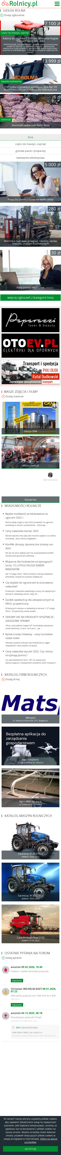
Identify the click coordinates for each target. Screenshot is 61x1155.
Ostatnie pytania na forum (27, 953)
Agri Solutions (30, 759)
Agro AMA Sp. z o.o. (30, 801)
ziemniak (6, 119)
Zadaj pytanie (12, 958)
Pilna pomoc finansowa (30, 287)
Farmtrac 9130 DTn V (30, 895)
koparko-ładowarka (11, 81)
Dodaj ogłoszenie (12, 15)
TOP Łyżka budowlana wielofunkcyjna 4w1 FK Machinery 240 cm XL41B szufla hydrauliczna (30, 88)
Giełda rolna (14, 10)
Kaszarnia (30, 499)
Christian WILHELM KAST (33, 990)
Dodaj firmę (11, 680)
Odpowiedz (17, 980)
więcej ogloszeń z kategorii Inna (30, 297)
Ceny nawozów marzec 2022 (22, 531)
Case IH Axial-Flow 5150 (30, 937)
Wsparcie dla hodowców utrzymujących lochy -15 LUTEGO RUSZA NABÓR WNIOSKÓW (28, 565)
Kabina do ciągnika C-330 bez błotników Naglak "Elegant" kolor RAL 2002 (30, 40)
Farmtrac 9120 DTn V (30, 853)
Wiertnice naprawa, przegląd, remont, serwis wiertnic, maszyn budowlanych (30, 242)
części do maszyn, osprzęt (15, 32)
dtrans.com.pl (30, 465)
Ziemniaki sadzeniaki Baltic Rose (31, 125)
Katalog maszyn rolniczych (28, 816)
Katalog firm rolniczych (26, 674)
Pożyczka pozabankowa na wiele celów (30, 199)
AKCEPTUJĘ (30, 1148)
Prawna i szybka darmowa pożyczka (29, 971)
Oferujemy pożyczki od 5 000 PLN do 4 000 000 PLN (33, 997)
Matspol (30, 717)
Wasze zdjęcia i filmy (21, 392)
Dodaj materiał (12, 397)
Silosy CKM (30, 431)
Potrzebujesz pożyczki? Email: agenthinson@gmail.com (26, 1019)
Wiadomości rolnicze (23, 506)
